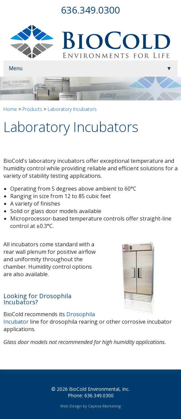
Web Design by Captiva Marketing (90, 405)
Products (32, 109)
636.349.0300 (90, 9)
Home (10, 109)
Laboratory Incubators (72, 109)
